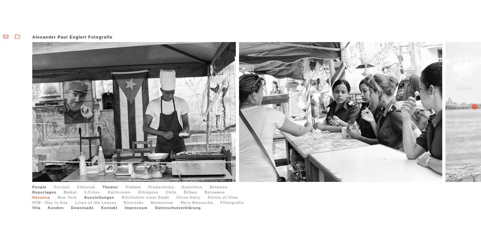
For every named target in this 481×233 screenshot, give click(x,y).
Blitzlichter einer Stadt (145, 197)
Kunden (56, 208)
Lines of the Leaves (95, 203)
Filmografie (232, 203)
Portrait (62, 187)
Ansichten (192, 187)
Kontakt (109, 208)
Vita (36, 208)
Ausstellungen (99, 197)
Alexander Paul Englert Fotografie (72, 37)
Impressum (136, 208)
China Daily (188, 197)
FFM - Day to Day (50, 203)
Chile (171, 192)
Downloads (82, 208)
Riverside (133, 203)
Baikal (70, 192)
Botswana (214, 192)
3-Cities (92, 192)
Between (219, 187)
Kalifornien (119, 192)
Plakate (133, 187)
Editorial (86, 187)
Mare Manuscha (197, 203)
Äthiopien (148, 192)
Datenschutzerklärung (178, 208)
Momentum (162, 203)
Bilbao (190, 192)
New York (67, 197)
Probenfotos (161, 187)
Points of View (223, 197)
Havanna (41, 197)
